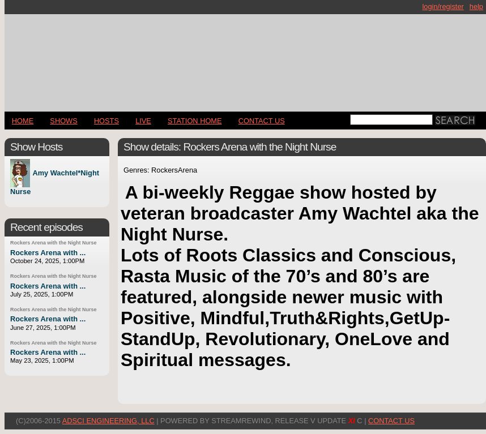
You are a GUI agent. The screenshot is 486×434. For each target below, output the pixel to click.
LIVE (143, 121)
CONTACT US (261, 121)
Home (22, 121)
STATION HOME (195, 121)
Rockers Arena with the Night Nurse (53, 243)
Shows (63, 121)
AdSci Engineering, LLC (108, 420)
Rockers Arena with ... (48, 252)
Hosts (106, 121)
